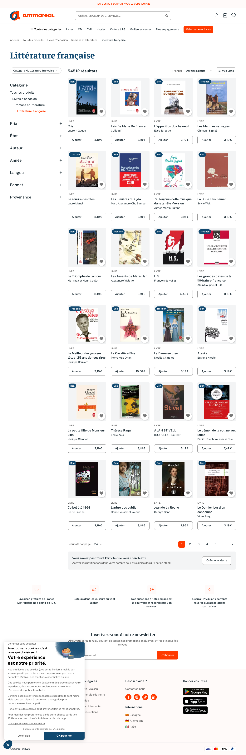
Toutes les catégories (46, 29)
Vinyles (101, 29)
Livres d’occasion (57, 40)
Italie (130, 726)
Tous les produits (33, 40)
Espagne (133, 714)
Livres (69, 29)
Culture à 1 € (117, 29)
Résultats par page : (80, 544)
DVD (89, 29)
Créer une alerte (216, 560)
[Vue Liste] (226, 71)
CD (80, 29)
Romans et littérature (84, 40)
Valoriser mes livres (198, 29)
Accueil (14, 40)
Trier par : (177, 70)
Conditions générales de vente (86, 694)
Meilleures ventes (140, 29)
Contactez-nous (135, 688)
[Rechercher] (123, 16)
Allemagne (134, 720)
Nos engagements (167, 29)
